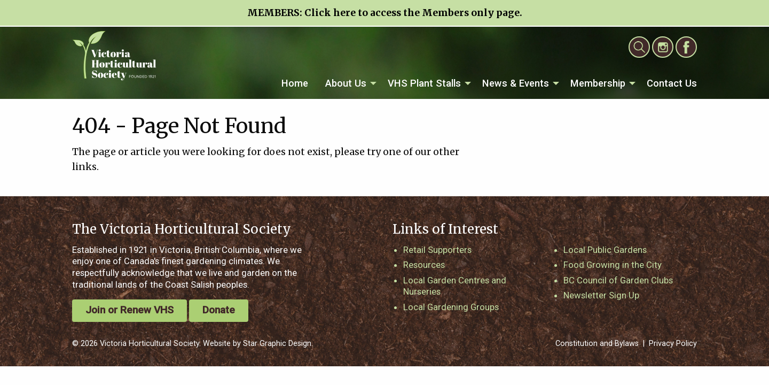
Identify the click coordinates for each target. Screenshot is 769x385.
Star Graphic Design (277, 343)
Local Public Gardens (605, 249)
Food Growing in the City (612, 264)
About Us (345, 83)
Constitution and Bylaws (597, 343)
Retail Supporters (437, 249)
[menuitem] (295, 84)
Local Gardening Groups (451, 307)
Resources (424, 264)
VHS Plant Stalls (424, 83)
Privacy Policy (673, 343)
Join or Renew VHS (129, 310)
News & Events (515, 83)
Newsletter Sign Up (601, 295)
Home (294, 83)
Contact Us (672, 83)
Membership (597, 83)
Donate (218, 310)
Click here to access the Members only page (412, 13)
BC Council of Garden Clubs (618, 280)
